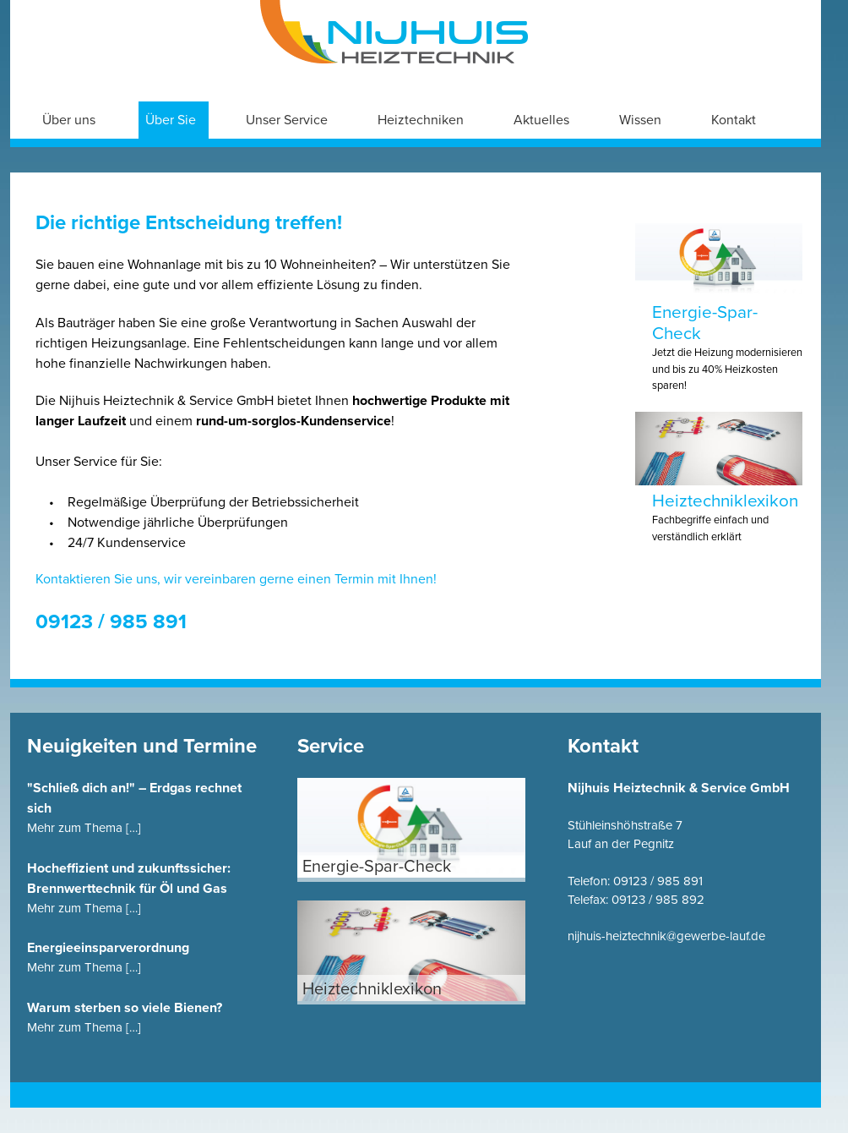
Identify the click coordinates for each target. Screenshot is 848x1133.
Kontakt (733, 120)
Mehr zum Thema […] (84, 827)
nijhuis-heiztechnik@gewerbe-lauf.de (666, 936)
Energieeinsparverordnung (108, 947)
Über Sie (170, 120)
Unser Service (287, 120)
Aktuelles (541, 120)
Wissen (640, 120)
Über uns (68, 120)
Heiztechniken (421, 120)
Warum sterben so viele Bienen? (124, 1007)
